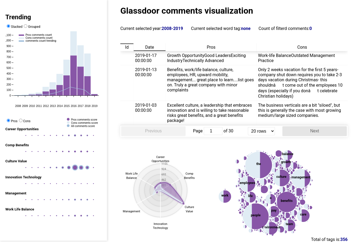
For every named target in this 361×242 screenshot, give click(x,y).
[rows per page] (261, 131)
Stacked (14, 27)
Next (314, 131)
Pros (12, 121)
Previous (153, 131)
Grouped (32, 27)
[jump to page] (213, 131)
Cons (24, 121)
